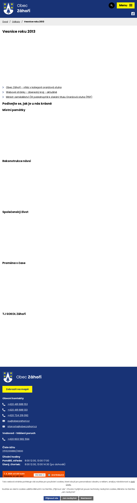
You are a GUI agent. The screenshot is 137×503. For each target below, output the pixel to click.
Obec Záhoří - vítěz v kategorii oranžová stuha (34, 87)
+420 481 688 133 (17, 409)
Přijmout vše (51, 498)
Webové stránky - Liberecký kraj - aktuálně (31, 92)
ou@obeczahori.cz (18, 421)
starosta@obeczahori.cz (22, 426)
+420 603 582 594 (18, 439)
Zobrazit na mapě (17, 389)
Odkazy (16, 21)
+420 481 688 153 (17, 404)
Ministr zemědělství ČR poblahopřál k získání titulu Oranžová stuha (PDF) (49, 97)
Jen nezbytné (69, 498)
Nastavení (86, 498)
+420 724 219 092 (17, 415)
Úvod (5, 21)
